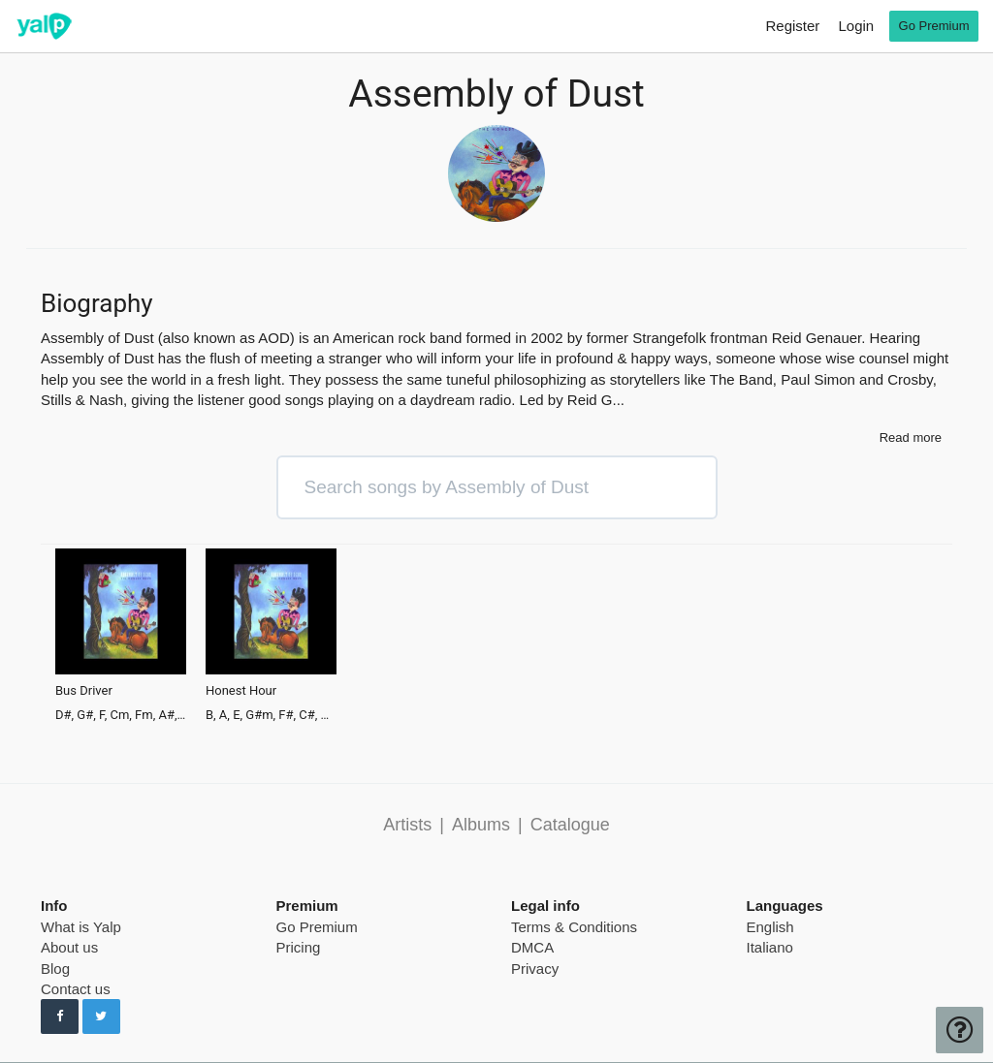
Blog (55, 968)
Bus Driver (83, 691)
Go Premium (317, 927)
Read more (911, 437)
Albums (481, 824)
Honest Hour (241, 691)
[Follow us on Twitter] (101, 1016)
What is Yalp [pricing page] (81, 927)
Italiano (770, 947)
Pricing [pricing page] (298, 947)
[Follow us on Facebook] (60, 1016)
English (770, 927)
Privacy (535, 968)
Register (792, 25)
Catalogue (570, 824)
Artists (407, 824)
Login (856, 25)
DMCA (532, 947)
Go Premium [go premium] (934, 25)
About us (69, 947)
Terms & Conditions (574, 927)
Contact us (76, 989)
